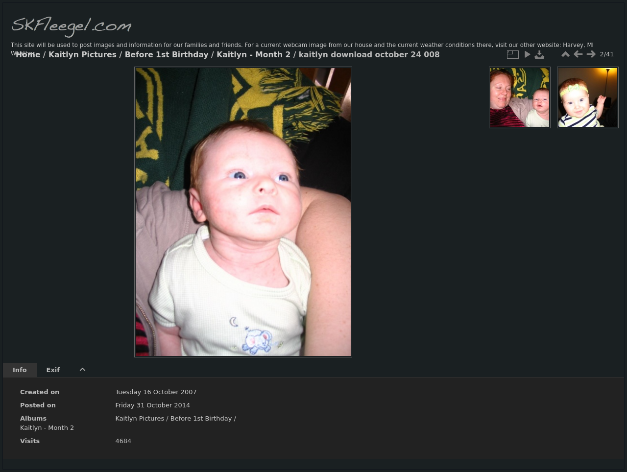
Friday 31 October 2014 (152, 405)
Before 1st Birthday (167, 54)
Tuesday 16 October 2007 (155, 392)
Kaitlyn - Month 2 (253, 54)
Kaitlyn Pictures (82, 54)
